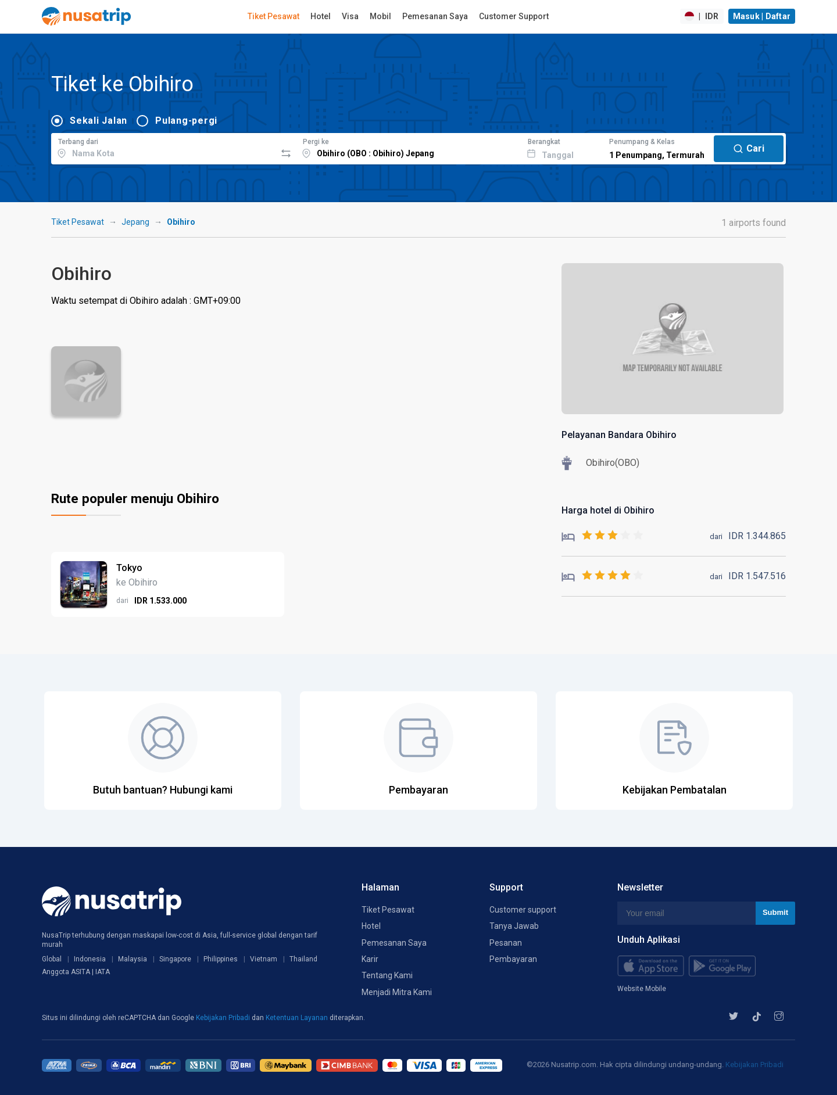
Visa (350, 16)
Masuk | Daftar (762, 16)
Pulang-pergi (186, 120)
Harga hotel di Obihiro (607, 510)
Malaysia (132, 959)
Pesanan (505, 942)
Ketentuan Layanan (298, 1018)
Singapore (175, 959)
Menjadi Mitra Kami (397, 992)
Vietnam (263, 959)
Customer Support (514, 16)
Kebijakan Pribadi (224, 1018)
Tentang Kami (387, 975)
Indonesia (90, 959)
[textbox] (163, 147)
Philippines (220, 959)
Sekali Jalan (98, 120)
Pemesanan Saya (435, 16)
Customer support (522, 909)
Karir (370, 959)
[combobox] (163, 147)
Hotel (320, 16)
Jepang (135, 222)
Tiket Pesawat (273, 16)
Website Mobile (641, 989)
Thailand (303, 959)
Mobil (380, 16)
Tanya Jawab (514, 926)
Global (52, 959)
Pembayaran (513, 959)
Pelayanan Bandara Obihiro (619, 434)
